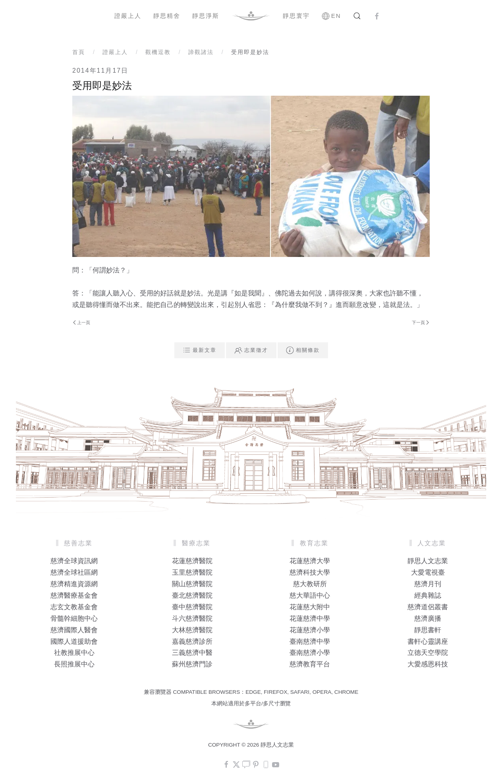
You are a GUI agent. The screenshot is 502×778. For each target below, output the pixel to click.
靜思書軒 (427, 630)
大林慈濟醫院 (192, 630)
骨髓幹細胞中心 (74, 618)
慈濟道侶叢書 (427, 607)
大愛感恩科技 (427, 664)
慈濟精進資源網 (74, 584)
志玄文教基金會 (74, 607)
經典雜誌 (427, 595)
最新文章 (199, 350)
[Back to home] (251, 16)
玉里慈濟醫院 (192, 572)
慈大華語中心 (310, 595)
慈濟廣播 (427, 618)
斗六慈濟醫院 (192, 618)
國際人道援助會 (74, 641)
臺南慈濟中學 (310, 641)
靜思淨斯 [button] (205, 15)
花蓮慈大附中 (310, 607)
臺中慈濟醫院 (192, 607)
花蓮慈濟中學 (310, 618)
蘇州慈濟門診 (192, 664)
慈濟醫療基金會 (74, 595)
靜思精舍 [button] (166, 15)
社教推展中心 (74, 652)
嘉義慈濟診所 (192, 641)
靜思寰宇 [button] (296, 15)
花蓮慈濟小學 (310, 630)
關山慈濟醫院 (192, 584)
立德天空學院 (427, 652)
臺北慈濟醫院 (192, 595)
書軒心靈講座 (427, 641)
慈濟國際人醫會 (74, 630)
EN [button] (331, 16)
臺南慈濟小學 (310, 652)
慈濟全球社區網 (74, 572)
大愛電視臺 (428, 572)
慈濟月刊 (427, 584)
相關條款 (303, 350)
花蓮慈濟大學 (310, 561)
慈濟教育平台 (310, 664)
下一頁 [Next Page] (420, 322)
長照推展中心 (74, 664)
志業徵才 (251, 350)
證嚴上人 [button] (127, 15)
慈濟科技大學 (310, 572)
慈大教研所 (310, 584)
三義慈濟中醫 (192, 652)
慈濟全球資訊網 (74, 561)
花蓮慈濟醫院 (192, 561)
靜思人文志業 (427, 561)
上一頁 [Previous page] (81, 322)
